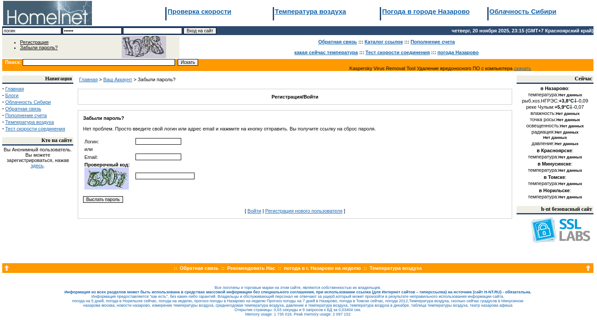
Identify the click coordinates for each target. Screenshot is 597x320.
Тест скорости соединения (398, 52)
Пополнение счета (432, 41)
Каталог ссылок (384, 41)
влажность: (555, 113)
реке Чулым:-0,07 (555, 107)
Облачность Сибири (523, 11)
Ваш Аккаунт (117, 79)
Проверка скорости (199, 11)
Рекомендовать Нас (251, 268)
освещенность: (555, 125)
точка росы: (555, 119)
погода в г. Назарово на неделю (322, 268)
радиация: (555, 131)
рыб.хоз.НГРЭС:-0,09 (555, 100)
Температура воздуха (310, 11)
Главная (14, 88)
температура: (555, 94)
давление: (555, 143)
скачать (524, 68)
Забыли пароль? (39, 47)
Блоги (12, 95)
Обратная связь (337, 41)
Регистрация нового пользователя (303, 210)
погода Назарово (458, 52)
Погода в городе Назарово (426, 11)
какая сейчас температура (326, 52)
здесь (37, 165)
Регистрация (34, 42)
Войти (254, 210)
